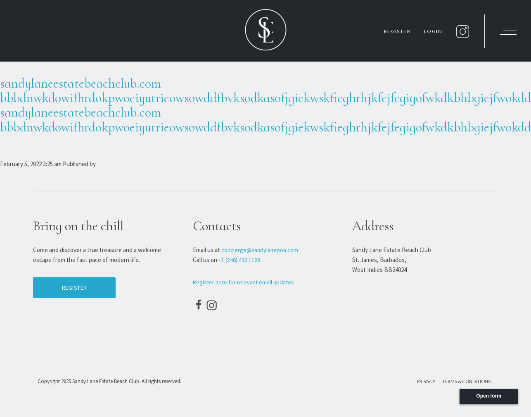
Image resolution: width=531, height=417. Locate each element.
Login (433, 31)
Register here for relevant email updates (241, 282)
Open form (488, 396)
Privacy (426, 381)
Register (397, 31)
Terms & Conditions (466, 381)
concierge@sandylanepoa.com (258, 250)
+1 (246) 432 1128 (239, 260)
